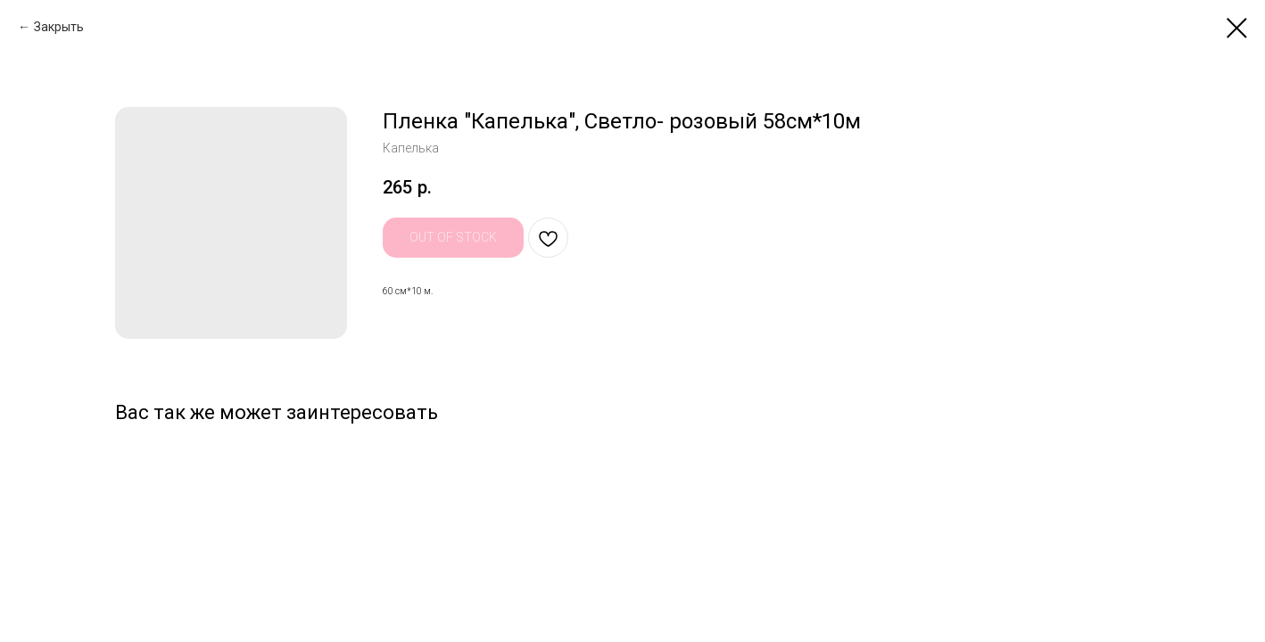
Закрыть (59, 27)
